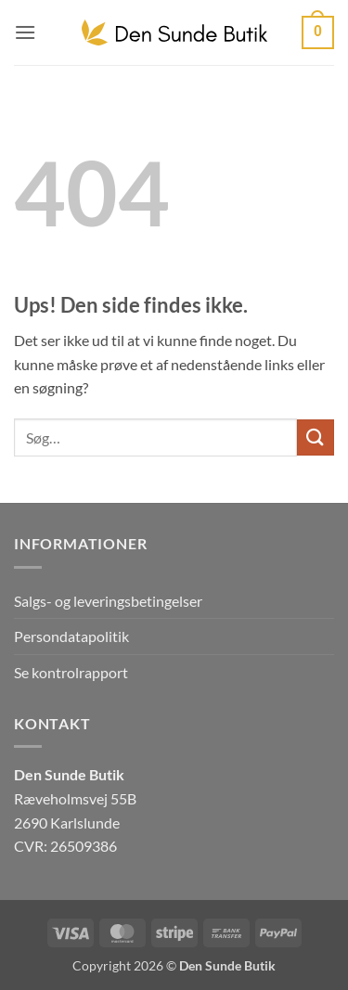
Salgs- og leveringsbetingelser (108, 601)
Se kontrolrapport (71, 672)
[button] (25, 32)
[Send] (315, 437)
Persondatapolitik (71, 636)
